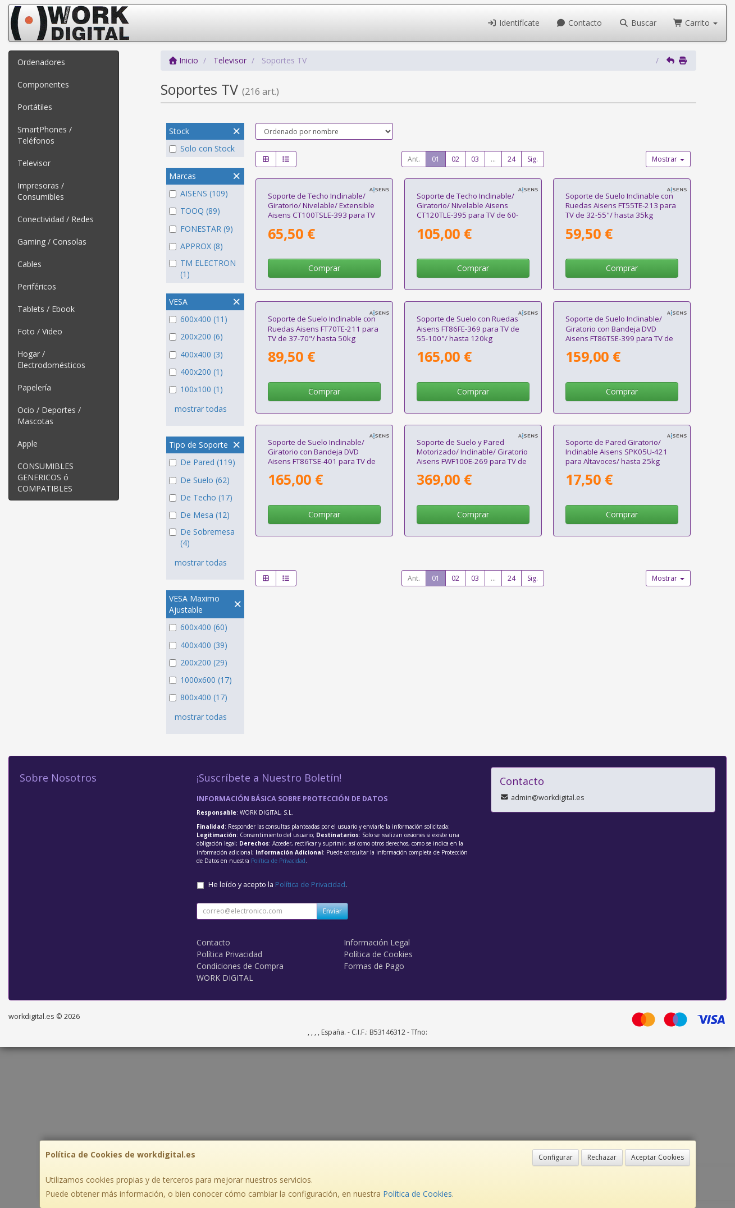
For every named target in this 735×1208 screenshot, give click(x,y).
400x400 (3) (196, 354)
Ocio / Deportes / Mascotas (49, 415)
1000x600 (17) (200, 679)
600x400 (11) (198, 319)
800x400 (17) (198, 697)
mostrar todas (201, 408)
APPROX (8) (196, 246)
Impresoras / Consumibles (40, 191)
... (493, 159)
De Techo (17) (200, 497)
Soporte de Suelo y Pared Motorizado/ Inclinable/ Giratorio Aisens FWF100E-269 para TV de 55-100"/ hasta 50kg (472, 773)
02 (455, 159)
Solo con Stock (202, 148)
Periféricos (36, 286)
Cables (29, 264)
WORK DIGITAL (225, 1138)
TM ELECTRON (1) (202, 268)
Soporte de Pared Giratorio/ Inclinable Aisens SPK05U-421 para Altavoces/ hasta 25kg (616, 768)
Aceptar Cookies (657, 1157)
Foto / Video (39, 331)
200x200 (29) (198, 662)
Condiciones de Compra (240, 1127)
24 (511, 159)
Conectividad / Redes (55, 219)
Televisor (34, 163)
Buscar (637, 22)
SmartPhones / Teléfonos (44, 135)
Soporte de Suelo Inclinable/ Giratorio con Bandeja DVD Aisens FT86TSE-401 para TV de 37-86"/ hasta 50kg (322, 773)
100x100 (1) (196, 389)
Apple (27, 443)
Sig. (532, 159)
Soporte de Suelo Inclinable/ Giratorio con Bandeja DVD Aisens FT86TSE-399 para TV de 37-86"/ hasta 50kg (619, 544)
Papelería (34, 387)
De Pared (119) (202, 462)
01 (436, 159)
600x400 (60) (198, 627)
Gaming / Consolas (51, 241)
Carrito (695, 22)
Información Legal (377, 1103)
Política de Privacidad (278, 1022)
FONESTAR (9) (201, 228)
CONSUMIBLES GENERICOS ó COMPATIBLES (45, 477)
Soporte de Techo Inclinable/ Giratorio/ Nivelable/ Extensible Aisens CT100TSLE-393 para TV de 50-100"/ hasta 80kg (321, 316)
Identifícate (513, 22)
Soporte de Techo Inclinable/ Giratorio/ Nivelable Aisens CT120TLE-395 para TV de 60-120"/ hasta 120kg (467, 316)
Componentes (43, 84)
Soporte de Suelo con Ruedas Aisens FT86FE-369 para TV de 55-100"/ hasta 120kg (468, 540)
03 (475, 159)
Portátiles (34, 107)
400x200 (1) (196, 371)
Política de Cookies (417, 1193)
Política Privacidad (229, 1115)
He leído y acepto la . (277, 1045)
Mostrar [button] (668, 159)
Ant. (414, 159)
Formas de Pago (374, 1127)
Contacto (579, 22)
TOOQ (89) (194, 210)
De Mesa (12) (199, 514)
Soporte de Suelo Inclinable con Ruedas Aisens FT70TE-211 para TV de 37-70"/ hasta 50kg (323, 540)
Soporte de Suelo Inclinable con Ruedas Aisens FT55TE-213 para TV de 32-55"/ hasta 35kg (620, 311)
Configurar (555, 1157)
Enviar (332, 1072)
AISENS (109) (198, 193)
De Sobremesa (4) (202, 537)
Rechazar (602, 1157)
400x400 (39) (198, 645)
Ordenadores (41, 62)
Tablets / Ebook (46, 309)
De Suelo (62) (199, 480)
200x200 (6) (196, 336)
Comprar (324, 373)
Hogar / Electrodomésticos (51, 359)
